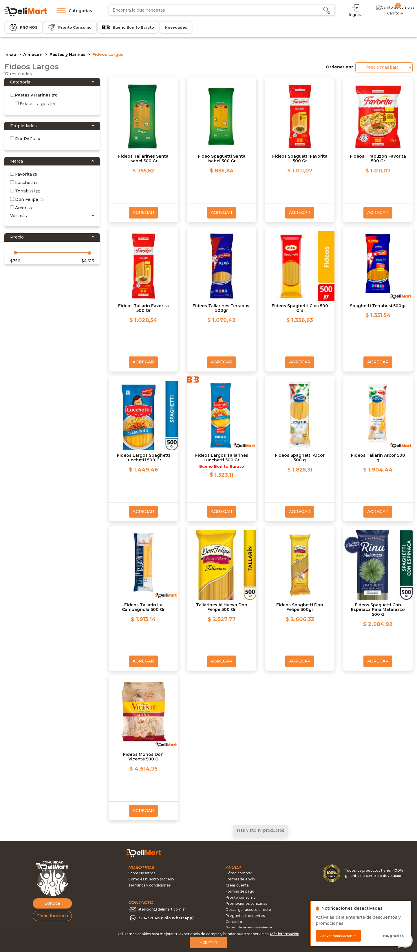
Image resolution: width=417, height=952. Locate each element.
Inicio (10, 54)
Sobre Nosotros (141, 873)
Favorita (23, 174)
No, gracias (393, 936)
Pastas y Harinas (67, 54)
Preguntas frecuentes (245, 915)
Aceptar (208, 942)
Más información (284, 934)
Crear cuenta (237, 885)
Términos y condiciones (149, 885)
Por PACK (25, 138)
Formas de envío (240, 879)
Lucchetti (25, 182)
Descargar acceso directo (248, 909)
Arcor (21, 207)
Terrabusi (25, 191)
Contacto (234, 922)
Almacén (33, 54)
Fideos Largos (35, 103)
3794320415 (166, 918)
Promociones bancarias (246, 903)
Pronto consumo (241, 897)
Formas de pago (240, 891)
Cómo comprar (239, 873)
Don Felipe (27, 199)
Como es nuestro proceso (151, 879)
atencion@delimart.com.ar (162, 909)
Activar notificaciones (338, 936)
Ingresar (378, 10)
